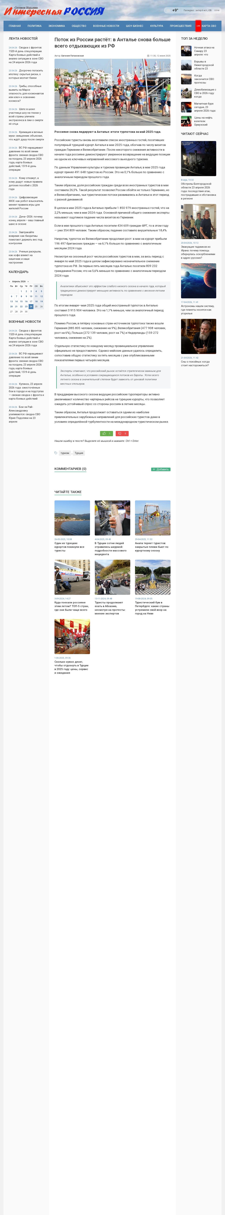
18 (36, 301)
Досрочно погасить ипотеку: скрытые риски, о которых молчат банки (26, 74)
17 (31, 301)
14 (16, 301)
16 (26, 301)
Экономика (57, 26)
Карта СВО (209, 26)
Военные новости (106, 26)
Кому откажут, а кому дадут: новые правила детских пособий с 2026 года (25, 183)
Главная (15, 26)
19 (41, 301)
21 (16, 306)
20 (11, 306)
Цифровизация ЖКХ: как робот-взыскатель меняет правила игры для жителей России (26, 203)
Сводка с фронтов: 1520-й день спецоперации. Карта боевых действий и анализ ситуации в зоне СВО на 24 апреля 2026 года (26, 55)
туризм (65, 453)
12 (41, 296)
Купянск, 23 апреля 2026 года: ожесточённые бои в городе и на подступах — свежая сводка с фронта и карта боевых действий (26, 391)
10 (31, 296)
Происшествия (180, 26)
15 (21, 301)
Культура (156, 26)
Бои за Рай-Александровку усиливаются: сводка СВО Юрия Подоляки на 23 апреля (24, 414)
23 (26, 306)
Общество (79, 26)
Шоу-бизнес (134, 26)
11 (36, 296)
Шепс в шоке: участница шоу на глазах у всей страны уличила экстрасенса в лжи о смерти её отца (26, 116)
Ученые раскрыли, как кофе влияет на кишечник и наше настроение (25, 257)
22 (21, 306)
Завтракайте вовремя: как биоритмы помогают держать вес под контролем (25, 238)
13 (11, 301)
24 (31, 306)
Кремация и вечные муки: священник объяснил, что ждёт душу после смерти (26, 135)
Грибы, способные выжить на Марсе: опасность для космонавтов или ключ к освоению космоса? (26, 93)
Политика (34, 26)
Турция (79, 453)
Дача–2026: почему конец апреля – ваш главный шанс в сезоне (26, 220)
